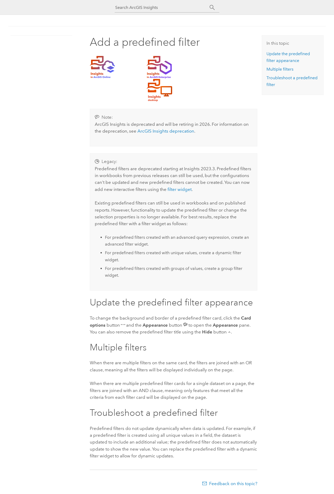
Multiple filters (279, 69)
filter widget (180, 189)
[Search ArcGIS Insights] (162, 7)
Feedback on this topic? (233, 483)
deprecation (165, 131)
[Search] (212, 7)
